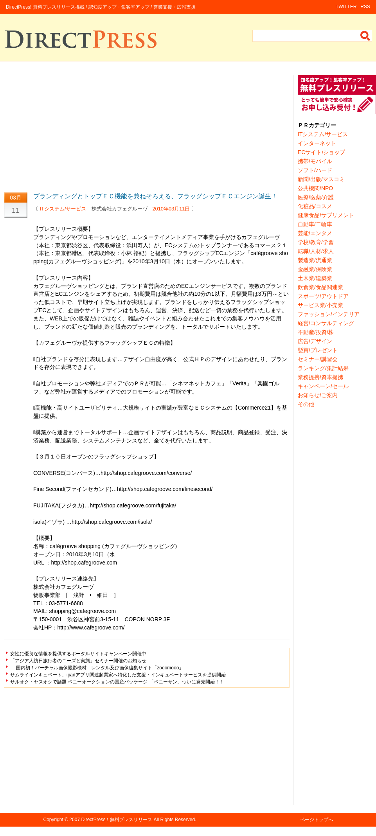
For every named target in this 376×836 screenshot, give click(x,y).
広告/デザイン (315, 341)
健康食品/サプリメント (326, 215)
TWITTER (346, 6)
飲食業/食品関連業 (320, 287)
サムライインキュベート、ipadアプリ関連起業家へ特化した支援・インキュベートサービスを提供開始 (118, 675)
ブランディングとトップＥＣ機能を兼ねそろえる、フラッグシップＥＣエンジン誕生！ (155, 196)
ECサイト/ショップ (321, 152)
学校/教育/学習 (316, 242)
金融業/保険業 (315, 269)
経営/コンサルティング (326, 323)
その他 (306, 404)
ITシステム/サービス (63, 209)
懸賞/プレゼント (318, 350)
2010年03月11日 (171, 209)
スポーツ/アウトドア (323, 296)
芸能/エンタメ (315, 233)
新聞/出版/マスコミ (321, 179)
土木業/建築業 (315, 278)
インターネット (317, 143)
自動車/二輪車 (315, 224)
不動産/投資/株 (316, 332)
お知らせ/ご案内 (318, 395)
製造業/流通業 (315, 260)
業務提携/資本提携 (320, 377)
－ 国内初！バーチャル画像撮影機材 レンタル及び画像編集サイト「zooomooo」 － (102, 668)
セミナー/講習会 (318, 359)
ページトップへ (316, 819)
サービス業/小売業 (320, 305)
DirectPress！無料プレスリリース (116, 819)
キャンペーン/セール (323, 386)
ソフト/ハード (315, 170)
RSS (365, 6)
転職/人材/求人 (316, 251)
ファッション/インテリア (329, 314)
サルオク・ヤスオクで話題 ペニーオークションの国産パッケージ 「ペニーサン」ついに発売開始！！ (117, 682)
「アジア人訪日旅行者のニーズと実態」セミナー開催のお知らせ (78, 660)
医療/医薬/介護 (316, 197)
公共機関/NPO (315, 188)
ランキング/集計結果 (323, 368)
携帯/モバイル (315, 161)
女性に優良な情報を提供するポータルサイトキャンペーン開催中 (78, 653)
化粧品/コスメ (315, 206)
